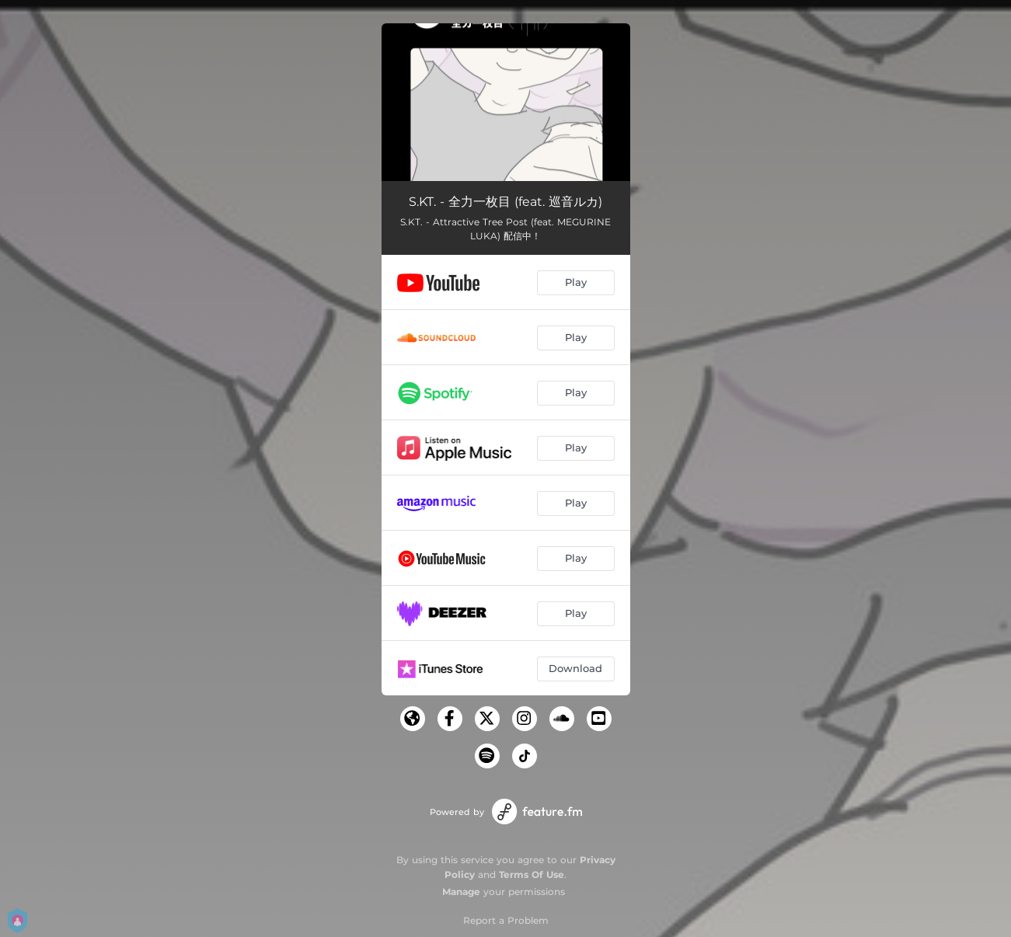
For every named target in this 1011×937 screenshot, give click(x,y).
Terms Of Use (531, 874)
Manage (461, 891)
